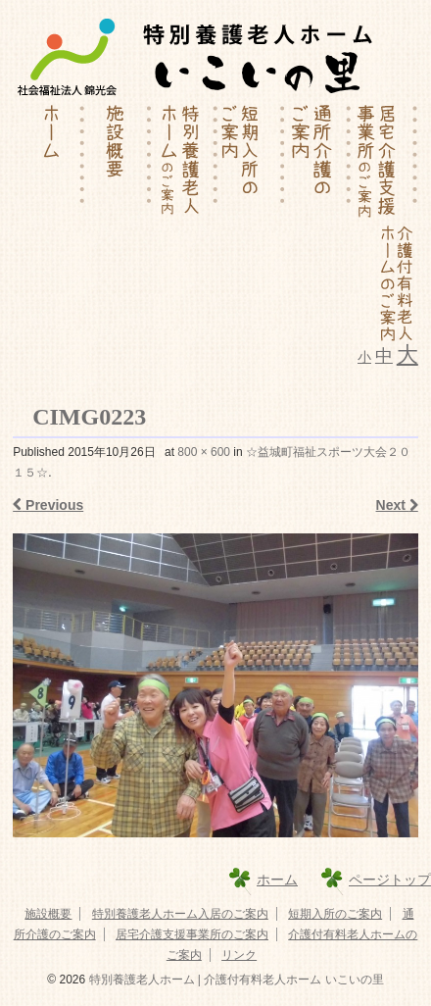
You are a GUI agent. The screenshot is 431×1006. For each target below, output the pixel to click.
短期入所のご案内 (335, 914)
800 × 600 (203, 452)
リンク (239, 955)
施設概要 (48, 914)
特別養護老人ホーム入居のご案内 (180, 914)
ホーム (277, 879)
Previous (48, 505)
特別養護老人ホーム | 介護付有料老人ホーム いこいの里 (234, 979)
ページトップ (390, 879)
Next (397, 505)
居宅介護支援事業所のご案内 (192, 934)
